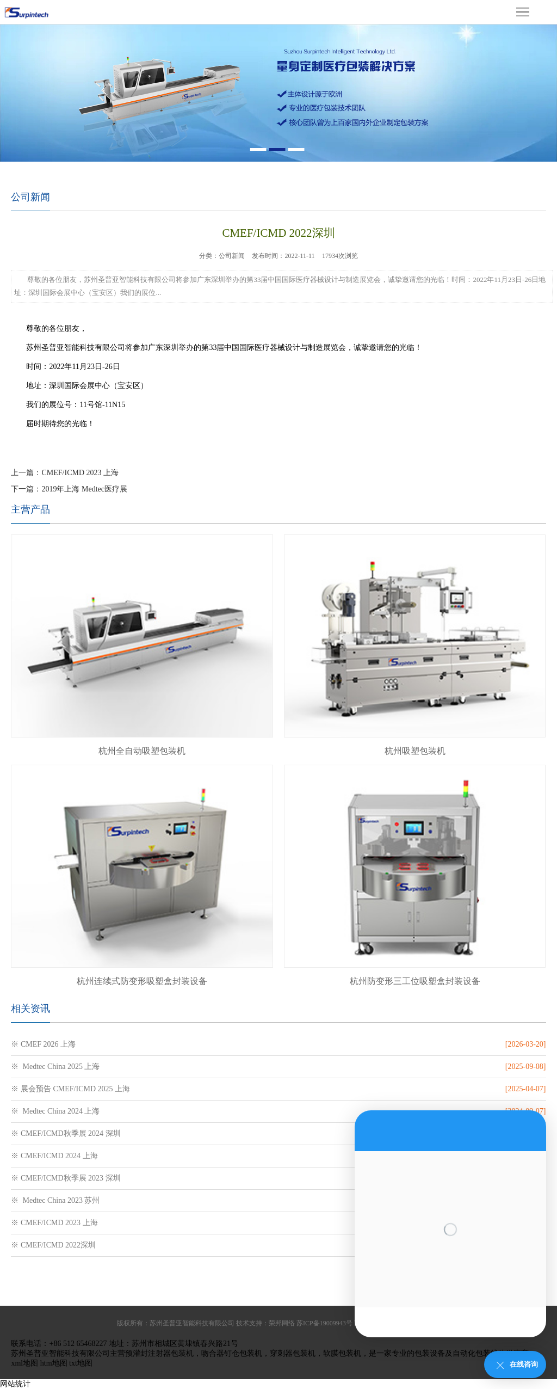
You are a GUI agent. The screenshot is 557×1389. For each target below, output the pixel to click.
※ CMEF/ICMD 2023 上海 (54, 1223)
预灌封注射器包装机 (159, 1353)
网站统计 (15, 1384)
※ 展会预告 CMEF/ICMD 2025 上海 (70, 1089)
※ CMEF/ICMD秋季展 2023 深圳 (65, 1178)
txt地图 (80, 1363)
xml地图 (24, 1363)
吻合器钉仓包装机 (231, 1353)
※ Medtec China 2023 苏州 (55, 1200)
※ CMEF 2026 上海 (43, 1044)
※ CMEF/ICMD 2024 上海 (54, 1156)
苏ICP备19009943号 (324, 1323)
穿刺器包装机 (292, 1353)
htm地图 (53, 1363)
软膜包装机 (342, 1353)
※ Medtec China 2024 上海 (55, 1111)
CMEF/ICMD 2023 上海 (80, 473)
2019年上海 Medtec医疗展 (84, 489)
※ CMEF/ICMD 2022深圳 (53, 1245)
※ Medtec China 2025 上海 (55, 1066)
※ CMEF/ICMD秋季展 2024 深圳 (65, 1133)
